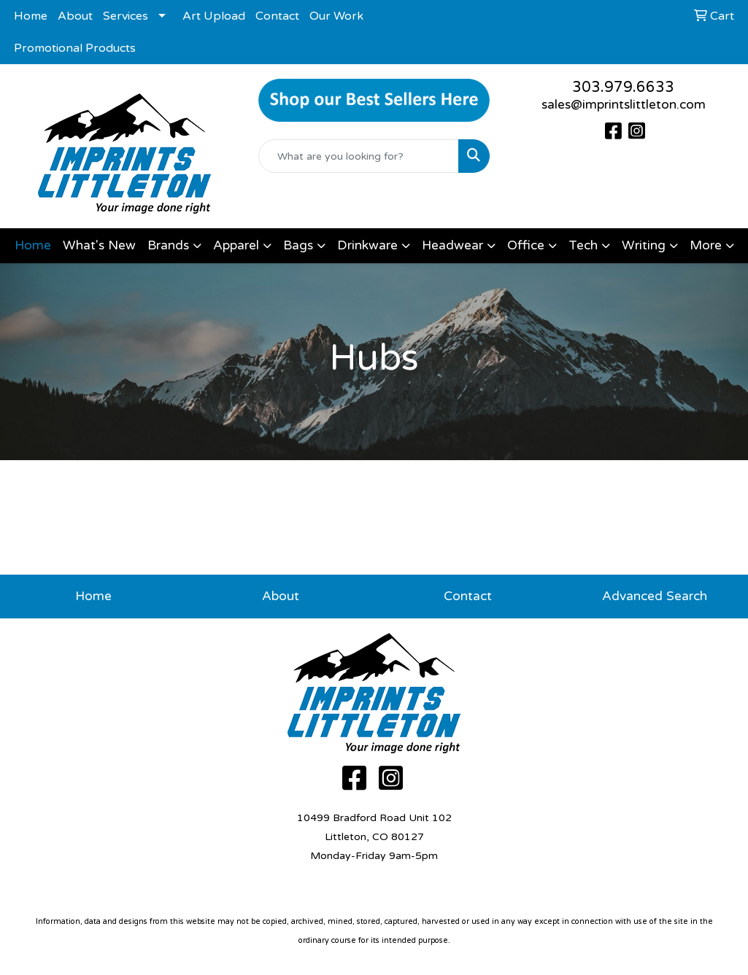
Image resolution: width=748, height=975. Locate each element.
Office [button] (525, 245)
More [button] (706, 245)
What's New (99, 245)
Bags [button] (298, 245)
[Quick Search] (359, 156)
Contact (277, 16)
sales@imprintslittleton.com (623, 104)
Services (125, 16)
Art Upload (213, 16)
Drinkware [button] (367, 245)
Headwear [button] (452, 245)
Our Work (336, 16)
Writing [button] (644, 245)
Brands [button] (168, 245)
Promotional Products (75, 48)
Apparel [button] (236, 245)
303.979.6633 (623, 87)
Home (30, 16)
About (75, 16)
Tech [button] (583, 245)
